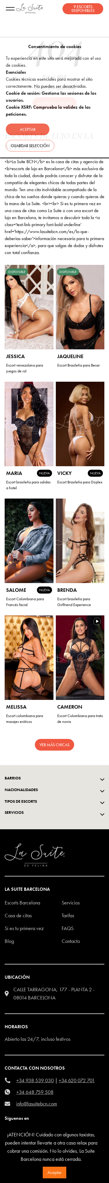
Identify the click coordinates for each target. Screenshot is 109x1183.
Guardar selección (30, 145)
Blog (9, 941)
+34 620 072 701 (77, 1080)
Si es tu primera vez (24, 928)
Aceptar (54, 1172)
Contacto (71, 941)
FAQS (68, 928)
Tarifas (68, 915)
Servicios (71, 902)
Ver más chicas (54, 744)
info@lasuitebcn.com (36, 1103)
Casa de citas (18, 915)
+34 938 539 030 (35, 1080)
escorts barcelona (22, 902)
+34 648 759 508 (34, 1092)
